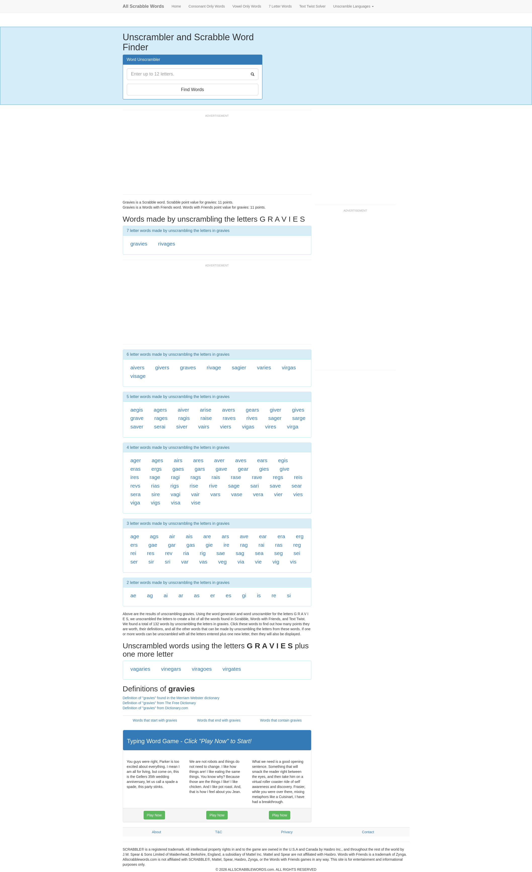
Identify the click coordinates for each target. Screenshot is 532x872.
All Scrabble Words (143, 6)
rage (155, 477)
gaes (178, 469)
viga (135, 502)
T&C (218, 832)
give (285, 469)
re (273, 595)
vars (215, 494)
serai (160, 426)
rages (161, 418)
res (150, 553)
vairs (203, 426)
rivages (166, 244)
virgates (232, 669)
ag (150, 595)
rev (168, 553)
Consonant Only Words (207, 6)
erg (299, 536)
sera (135, 494)
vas (203, 562)
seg (278, 553)
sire (155, 494)
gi (244, 595)
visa (175, 502)
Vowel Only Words (246, 6)
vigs (155, 502)
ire (226, 545)
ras (278, 545)
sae (220, 553)
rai (261, 545)
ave (244, 536)
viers (225, 426)
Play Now (154, 815)
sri (167, 562)
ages (157, 460)
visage (138, 376)
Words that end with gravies (218, 720)
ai (165, 595)
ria (186, 553)
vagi (175, 494)
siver (181, 426)
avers (228, 410)
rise (194, 486)
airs (178, 460)
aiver (183, 410)
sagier (239, 367)
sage (234, 486)
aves (240, 460)
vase (236, 494)
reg (297, 545)
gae (152, 545)
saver (136, 426)
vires (270, 426)
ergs (156, 469)
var (184, 562)
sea (259, 553)
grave (137, 418)
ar (181, 595)
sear (297, 486)
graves (188, 367)
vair (195, 494)
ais (189, 536)
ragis (184, 418)
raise (206, 418)
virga (293, 426)
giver (275, 410)
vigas (248, 426)
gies (264, 469)
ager (135, 460)
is (259, 595)
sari (254, 486)
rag (244, 545)
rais (216, 477)
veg (222, 562)
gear (243, 469)
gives (298, 410)
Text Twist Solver (312, 6)
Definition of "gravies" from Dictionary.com (155, 708)
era (281, 536)
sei (297, 553)
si (289, 595)
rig (203, 553)
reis (298, 477)
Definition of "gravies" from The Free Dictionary (159, 703)
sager (275, 418)
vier (278, 494)
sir (151, 562)
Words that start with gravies (155, 720)
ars (225, 536)
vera (258, 494)
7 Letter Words (280, 6)
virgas (289, 367)
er (212, 595)
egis (283, 460)
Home (176, 6)
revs (135, 486)
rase (236, 477)
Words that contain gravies (281, 720)
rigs (174, 486)
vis (293, 562)
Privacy (287, 832)
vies (298, 494)
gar (172, 545)
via (240, 562)
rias (155, 486)
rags (195, 477)
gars (200, 469)
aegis (136, 410)
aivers (137, 367)
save (275, 486)
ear (263, 536)
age (134, 536)
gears (252, 410)
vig (275, 562)
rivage (214, 367)
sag (240, 553)
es (228, 595)
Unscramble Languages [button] (353, 6)
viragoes (202, 669)
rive (213, 486)
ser (134, 562)
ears (262, 460)
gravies (138, 244)
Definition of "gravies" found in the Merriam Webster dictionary (171, 698)
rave (257, 477)
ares (198, 460)
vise (195, 502)
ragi (175, 477)
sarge (299, 418)
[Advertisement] (214, 157)
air (172, 536)
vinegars (171, 669)
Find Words (192, 89)
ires (134, 477)
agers (160, 410)
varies (264, 367)
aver (219, 460)
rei (133, 553)
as (196, 595)
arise (206, 410)
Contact (368, 832)
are (207, 536)
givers (162, 367)
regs (278, 477)
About (156, 832)
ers (134, 545)
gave (221, 469)
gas (190, 545)
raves (229, 418)
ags (154, 536)
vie (258, 562)
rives (251, 418)
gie (209, 545)
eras (135, 469)
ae (133, 595)
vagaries (140, 669)
